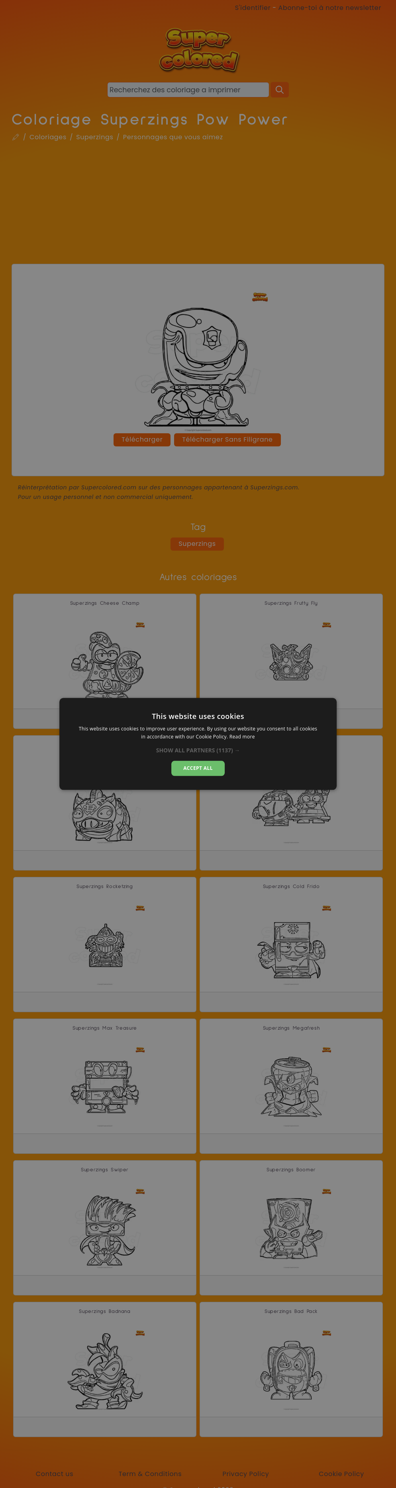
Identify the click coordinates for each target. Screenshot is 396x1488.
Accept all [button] (198, 768)
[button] (198, 750)
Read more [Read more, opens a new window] (242, 737)
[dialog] (198, 744)
